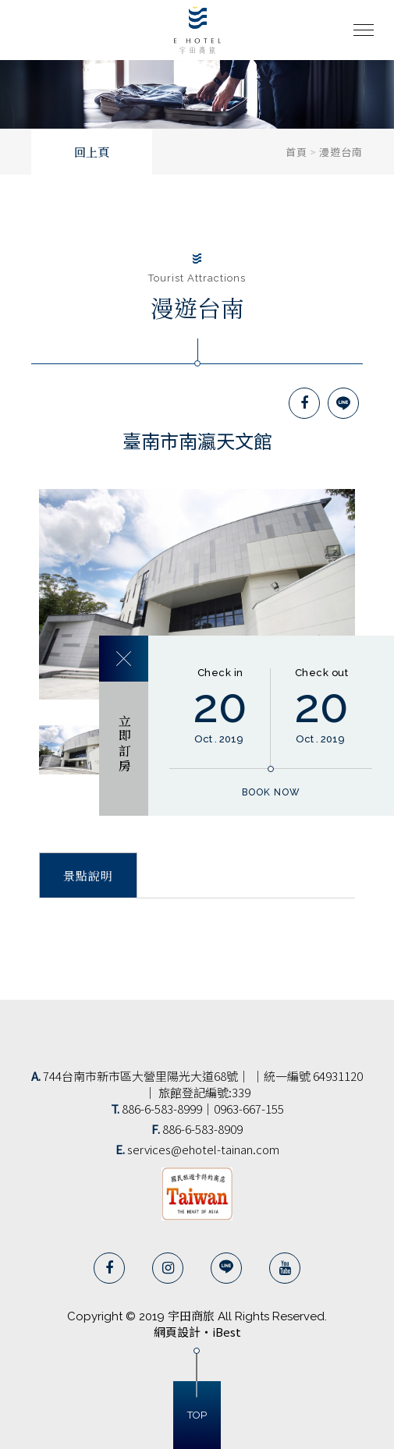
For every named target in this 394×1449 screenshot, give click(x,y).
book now (271, 792)
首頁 (296, 151)
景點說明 (88, 877)
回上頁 (91, 153)
